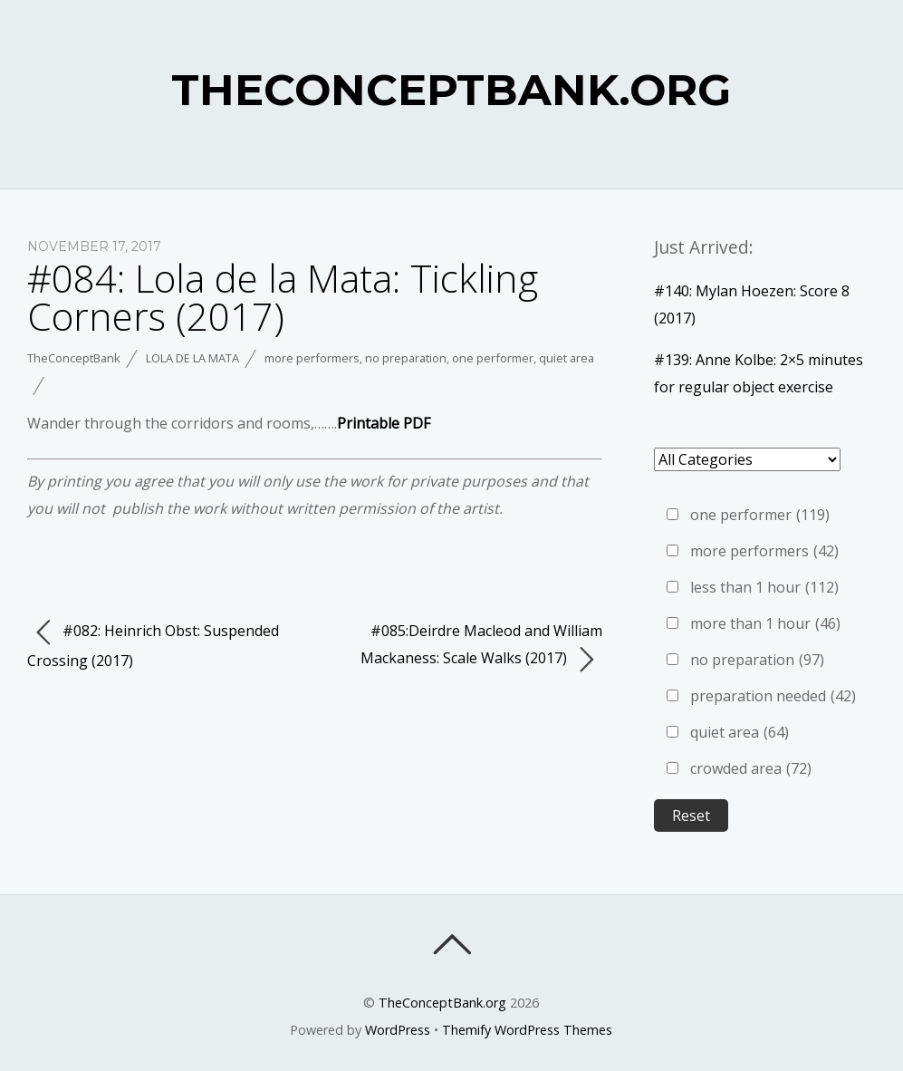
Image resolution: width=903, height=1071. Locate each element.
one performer (492, 358)
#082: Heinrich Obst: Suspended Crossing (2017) (153, 644)
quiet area (566, 358)
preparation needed (773, 695)
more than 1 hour (765, 623)
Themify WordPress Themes (527, 1029)
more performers (312, 358)
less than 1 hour (764, 587)
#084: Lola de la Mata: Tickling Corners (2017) (282, 297)
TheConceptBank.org (442, 1002)
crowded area (751, 768)
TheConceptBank (73, 358)
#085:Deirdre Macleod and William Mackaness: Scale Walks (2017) (481, 647)
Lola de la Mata (192, 358)
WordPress (397, 1029)
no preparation (406, 358)
